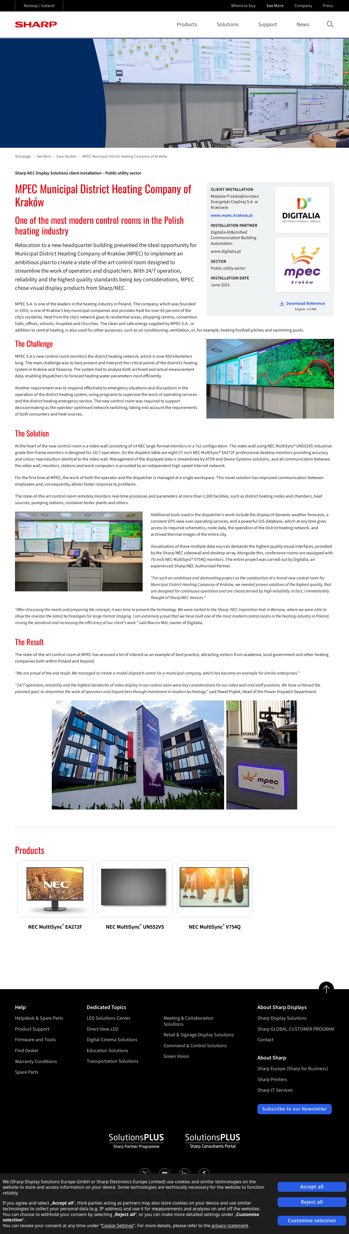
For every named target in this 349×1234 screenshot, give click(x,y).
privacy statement (230, 1226)
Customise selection (312, 1220)
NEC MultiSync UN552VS (135, 927)
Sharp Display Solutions (282, 1018)
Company (303, 6)
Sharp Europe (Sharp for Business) (292, 1068)
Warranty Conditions (36, 1061)
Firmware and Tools (35, 1039)
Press (328, 6)
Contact (265, 1039)
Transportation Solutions (113, 1061)
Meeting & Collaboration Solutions (188, 1021)
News (303, 24)
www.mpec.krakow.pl (231, 215)
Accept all (312, 1187)
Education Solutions (107, 1050)
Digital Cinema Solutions (112, 1039)
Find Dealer (26, 1050)
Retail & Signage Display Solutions (199, 1034)
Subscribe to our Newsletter (294, 1109)
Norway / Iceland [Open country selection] (39, 6)
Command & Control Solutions (195, 1045)
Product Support (32, 1029)
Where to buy (243, 6)
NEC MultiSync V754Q (215, 927)
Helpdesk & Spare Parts (39, 1018)
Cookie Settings (117, 1226)
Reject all (312, 1202)
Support (268, 24)
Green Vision (176, 1056)
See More (275, 6)
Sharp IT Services (275, 1090)
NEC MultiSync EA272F (55, 927)
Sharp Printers (272, 1079)
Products (188, 24)
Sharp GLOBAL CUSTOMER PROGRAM (295, 1029)
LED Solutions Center (108, 1018)
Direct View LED (102, 1029)
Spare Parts (26, 1072)
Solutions (229, 24)
